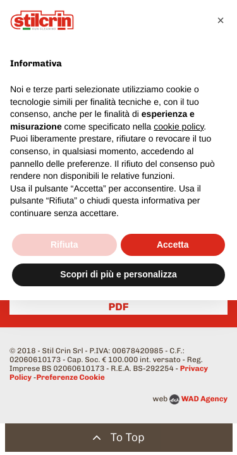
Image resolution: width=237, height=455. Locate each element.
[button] (220, 20)
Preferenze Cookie (70, 377)
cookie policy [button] (179, 126)
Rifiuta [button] (64, 245)
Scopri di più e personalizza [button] (118, 274)
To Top (118, 437)
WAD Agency (204, 398)
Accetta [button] (173, 245)
